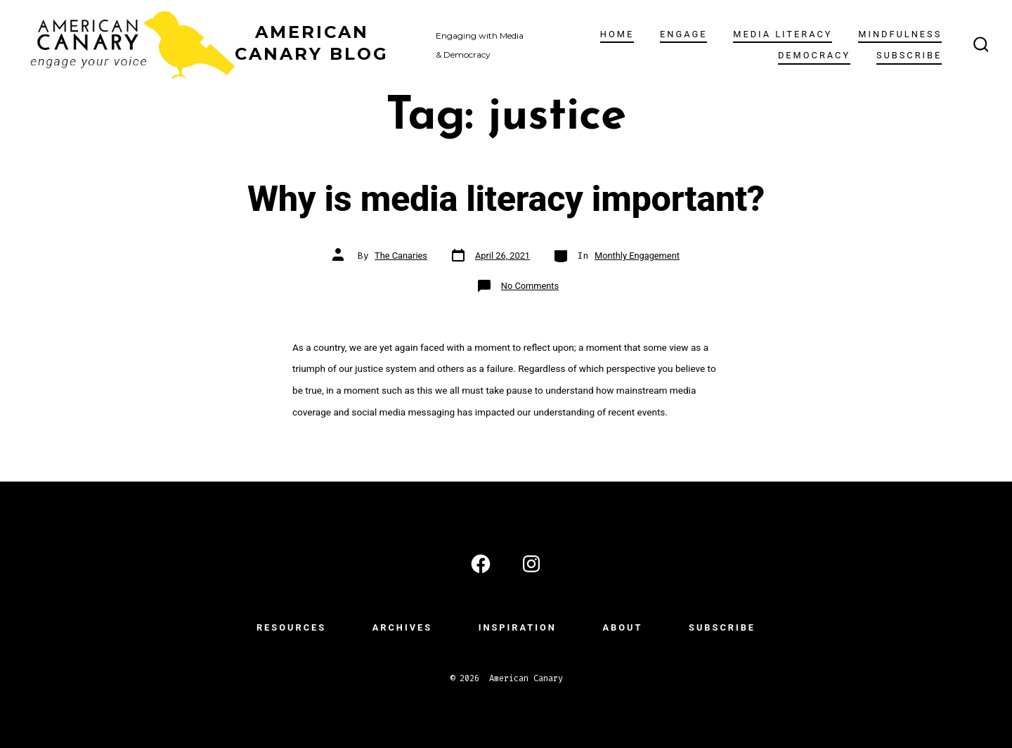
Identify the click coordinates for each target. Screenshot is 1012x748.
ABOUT (622, 627)
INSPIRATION (518, 627)
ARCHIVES (402, 627)
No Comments (530, 285)
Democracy (814, 55)
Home (617, 34)
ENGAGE (683, 34)
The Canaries (401, 255)
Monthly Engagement (637, 255)
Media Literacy (782, 34)
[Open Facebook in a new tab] (480, 563)
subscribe (909, 55)
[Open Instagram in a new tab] (531, 563)
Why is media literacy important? (506, 198)
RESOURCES (291, 627)
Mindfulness (900, 34)
